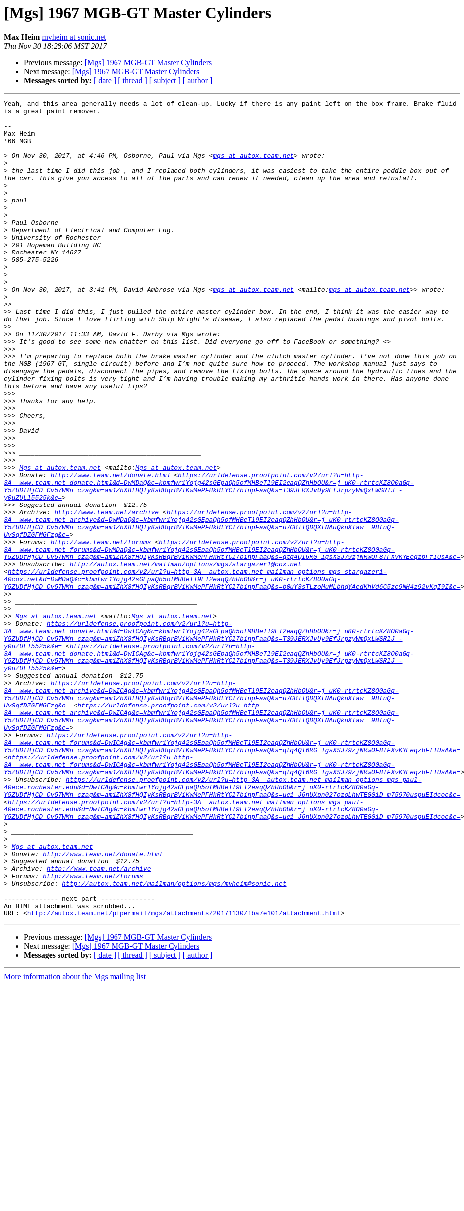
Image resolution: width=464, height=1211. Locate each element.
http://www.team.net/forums (101, 630)
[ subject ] (165, 80)
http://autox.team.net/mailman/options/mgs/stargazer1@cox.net (186, 657)
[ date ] (105, 80)
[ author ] (198, 80)
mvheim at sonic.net (74, 37)
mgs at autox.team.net (253, 167)
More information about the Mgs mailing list (75, 1140)
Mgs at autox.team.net (60, 541)
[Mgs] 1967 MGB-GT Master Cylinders (148, 62)
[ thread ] (132, 80)
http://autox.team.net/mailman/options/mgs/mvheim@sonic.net (174, 1040)
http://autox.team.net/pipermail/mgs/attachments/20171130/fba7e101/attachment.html (184, 1076)
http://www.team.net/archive (106, 595)
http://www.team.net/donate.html (111, 550)
